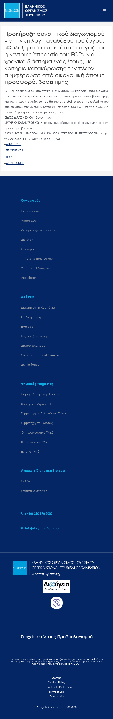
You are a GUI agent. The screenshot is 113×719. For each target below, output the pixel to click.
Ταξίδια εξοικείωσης (35, 336)
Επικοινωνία (57, 696)
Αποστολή (28, 221)
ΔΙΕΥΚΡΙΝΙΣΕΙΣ (15, 163)
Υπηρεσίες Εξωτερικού (36, 268)
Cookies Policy (56, 682)
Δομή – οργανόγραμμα (38, 230)
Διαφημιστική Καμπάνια (38, 307)
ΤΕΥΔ (9, 157)
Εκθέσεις (27, 326)
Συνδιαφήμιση (31, 317)
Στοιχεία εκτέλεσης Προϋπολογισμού (57, 636)
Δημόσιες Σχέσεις (33, 346)
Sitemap (56, 678)
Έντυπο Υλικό (30, 451)
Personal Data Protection (56, 687)
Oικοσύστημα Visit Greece (40, 355)
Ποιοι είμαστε (30, 211)
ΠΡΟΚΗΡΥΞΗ (14, 150)
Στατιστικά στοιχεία (34, 491)
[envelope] (40, 528)
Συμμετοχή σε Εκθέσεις (37, 423)
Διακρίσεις (28, 278)
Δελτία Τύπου (30, 364)
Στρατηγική (29, 249)
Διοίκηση (27, 239)
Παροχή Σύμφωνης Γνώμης (40, 394)
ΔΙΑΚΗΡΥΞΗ (13, 144)
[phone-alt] (36, 513)
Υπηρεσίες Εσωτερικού (37, 259)
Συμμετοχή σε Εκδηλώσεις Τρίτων (44, 413)
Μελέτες (26, 481)
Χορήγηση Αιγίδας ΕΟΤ (37, 404)
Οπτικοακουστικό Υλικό (37, 432)
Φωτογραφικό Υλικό (35, 442)
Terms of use (56, 691)
